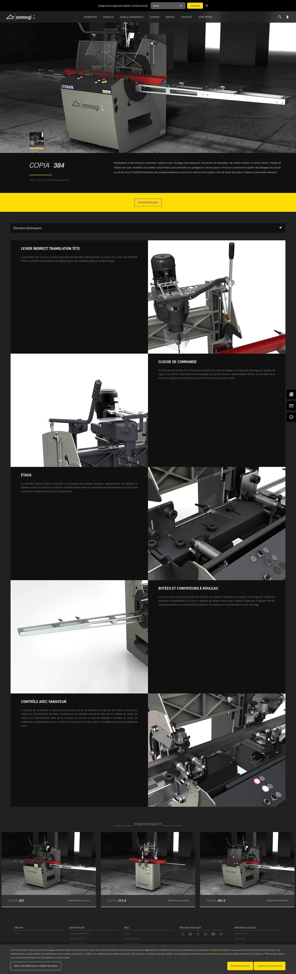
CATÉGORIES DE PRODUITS (79, 934)
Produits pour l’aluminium (57, 180)
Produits (108, 17)
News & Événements (131, 17)
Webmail (127, 934)
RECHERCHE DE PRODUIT (79, 943)
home (31, 180)
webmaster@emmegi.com (134, 943)
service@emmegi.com (132, 939)
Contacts (186, 17)
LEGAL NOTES (239, 939)
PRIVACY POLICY (240, 934)
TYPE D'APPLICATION (77, 939)
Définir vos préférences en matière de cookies (36, 966)
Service (170, 17)
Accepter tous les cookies (269, 966)
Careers (155, 17)
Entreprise (90, 17)
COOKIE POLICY (240, 943)
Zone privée (205, 17)
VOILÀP (17, 934)
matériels (39, 180)
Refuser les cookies (240, 966)
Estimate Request (148, 202)
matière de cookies (220, 950)
